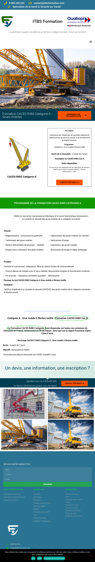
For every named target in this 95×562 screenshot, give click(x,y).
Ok (33, 558)
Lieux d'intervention (13, 489)
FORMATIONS (71, 489)
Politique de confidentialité (54, 558)
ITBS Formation (47, 21)
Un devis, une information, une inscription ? (47, 368)
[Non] (91, 555)
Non (39, 558)
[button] (91, 42)
